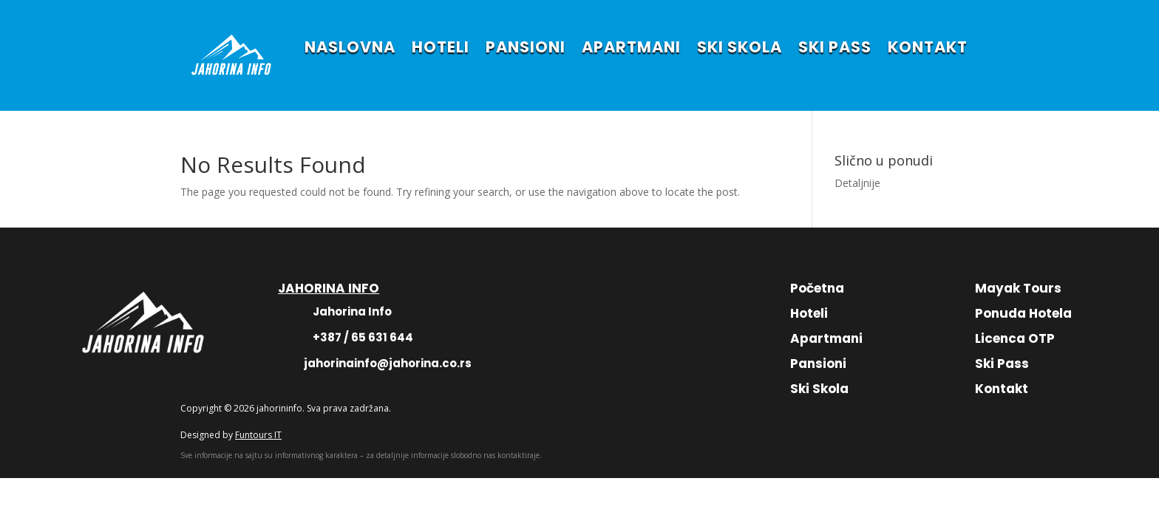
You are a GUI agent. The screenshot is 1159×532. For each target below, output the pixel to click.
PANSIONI (525, 47)
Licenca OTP (1015, 338)
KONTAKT (928, 47)
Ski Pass (1002, 363)
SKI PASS (834, 47)
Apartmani (826, 338)
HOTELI (440, 47)
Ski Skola (819, 389)
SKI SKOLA (739, 47)
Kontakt (1001, 389)
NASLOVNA (350, 47)
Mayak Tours (1018, 288)
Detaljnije (857, 183)
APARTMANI (631, 47)
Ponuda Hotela (1023, 313)
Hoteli (809, 313)
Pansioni (818, 363)
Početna (817, 288)
